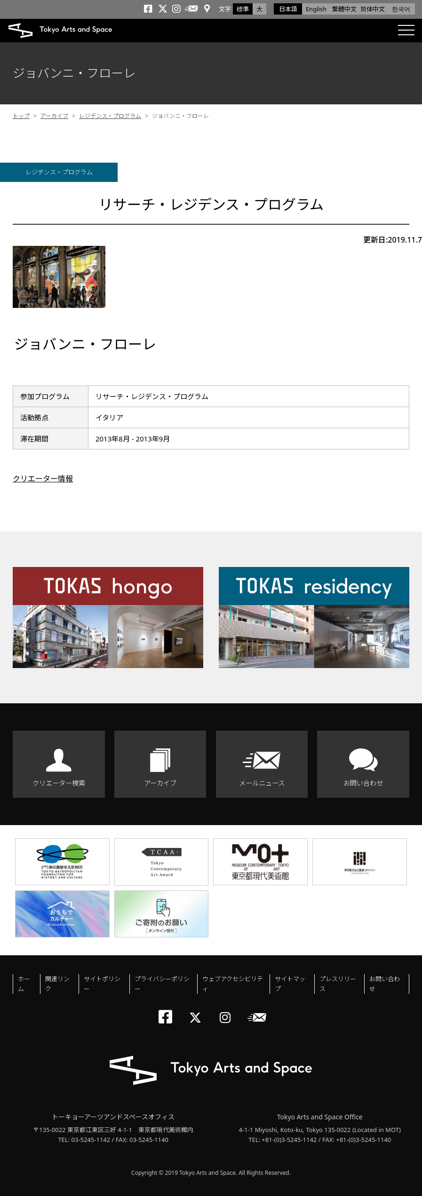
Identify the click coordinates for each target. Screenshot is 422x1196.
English (316, 9)
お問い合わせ (363, 783)
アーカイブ (54, 116)
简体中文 (372, 9)
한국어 (401, 9)
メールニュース (262, 783)
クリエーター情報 (43, 478)
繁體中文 (344, 9)
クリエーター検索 (58, 783)
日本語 (288, 9)
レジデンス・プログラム (110, 116)
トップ (21, 116)
